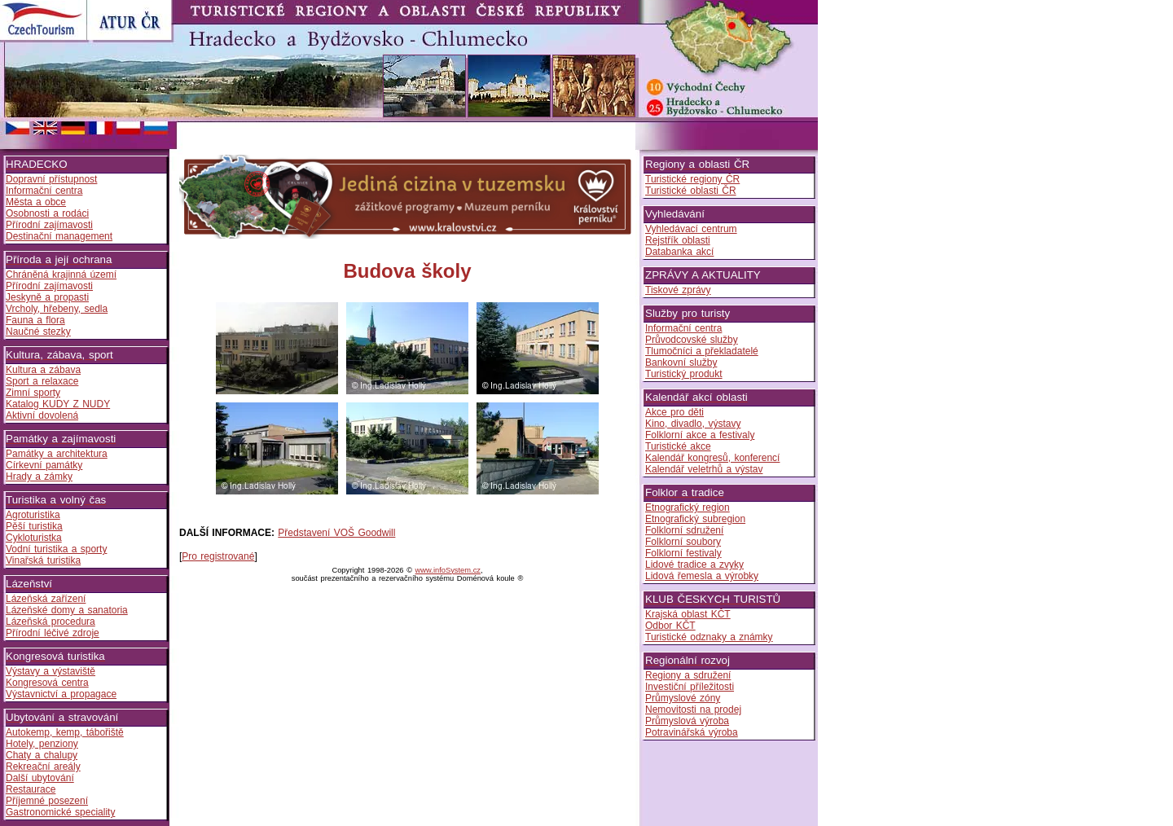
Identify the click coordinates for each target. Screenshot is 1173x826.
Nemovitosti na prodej (693, 709)
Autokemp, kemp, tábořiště (65, 732)
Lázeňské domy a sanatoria (67, 610)
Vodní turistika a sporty (56, 549)
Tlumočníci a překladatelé (701, 351)
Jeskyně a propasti (47, 297)
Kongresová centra (47, 682)
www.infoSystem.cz (448, 570)
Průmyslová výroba (687, 721)
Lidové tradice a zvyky (694, 564)
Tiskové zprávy (678, 290)
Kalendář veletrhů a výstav (703, 469)
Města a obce (36, 202)
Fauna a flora (35, 320)
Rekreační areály (43, 766)
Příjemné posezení (47, 800)
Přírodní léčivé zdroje (52, 633)
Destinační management (59, 236)
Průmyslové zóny (682, 698)
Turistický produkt (684, 374)
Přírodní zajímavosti (49, 225)
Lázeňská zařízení (46, 598)
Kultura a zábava (43, 370)
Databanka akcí (679, 251)
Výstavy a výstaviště (50, 671)
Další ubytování (40, 778)
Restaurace (30, 789)
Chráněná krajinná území (61, 274)
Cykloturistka (34, 537)
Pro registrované (218, 556)
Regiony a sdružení (688, 675)
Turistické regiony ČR (692, 179)
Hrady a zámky (39, 476)
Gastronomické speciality (60, 812)
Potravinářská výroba (691, 732)
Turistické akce (678, 446)
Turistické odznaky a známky (709, 637)
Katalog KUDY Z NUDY (58, 404)
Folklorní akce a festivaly (699, 435)
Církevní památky (44, 465)
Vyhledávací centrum (691, 229)
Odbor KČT (670, 625)
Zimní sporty (33, 392)
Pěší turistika (34, 526)
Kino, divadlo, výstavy (692, 423)
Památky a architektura (57, 453)
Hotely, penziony (42, 743)
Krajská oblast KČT (688, 614)
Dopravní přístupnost (51, 179)
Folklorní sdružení (684, 530)
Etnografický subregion (695, 519)
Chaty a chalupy (41, 755)
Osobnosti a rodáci (47, 213)
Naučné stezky (38, 331)
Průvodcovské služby (691, 339)
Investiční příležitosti (689, 686)
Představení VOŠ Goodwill (336, 532)
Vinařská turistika (43, 560)
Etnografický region (687, 507)
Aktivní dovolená (42, 415)
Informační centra (44, 190)
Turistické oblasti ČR (690, 190)
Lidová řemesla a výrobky (701, 576)
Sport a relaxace (42, 381)
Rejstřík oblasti (677, 240)
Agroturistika (33, 515)
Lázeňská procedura (50, 621)
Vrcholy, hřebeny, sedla (57, 308)
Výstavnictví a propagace (61, 694)
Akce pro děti (674, 412)
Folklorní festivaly (683, 553)
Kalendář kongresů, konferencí (712, 458)
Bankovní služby (681, 362)
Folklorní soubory (683, 541)
